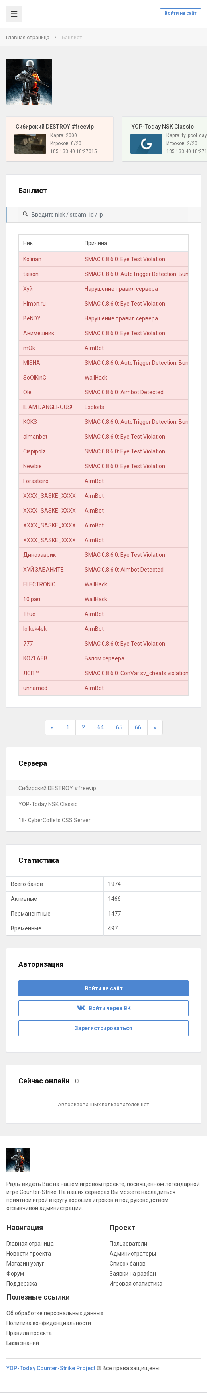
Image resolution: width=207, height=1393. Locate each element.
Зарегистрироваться (103, 1028)
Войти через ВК (104, 1008)
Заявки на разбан (133, 1273)
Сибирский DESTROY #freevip (57, 788)
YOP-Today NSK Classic (47, 804)
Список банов (128, 1263)
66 (138, 727)
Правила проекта (29, 1333)
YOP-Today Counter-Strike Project (50, 1368)
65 (119, 727)
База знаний (22, 1343)
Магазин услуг (25, 1263)
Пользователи (128, 1243)
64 (100, 727)
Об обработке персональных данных (54, 1313)
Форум (15, 1273)
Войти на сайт (180, 13)
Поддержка (21, 1283)
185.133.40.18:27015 (73, 151)
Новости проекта (28, 1253)
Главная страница (27, 37)
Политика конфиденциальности (48, 1323)
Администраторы (133, 1253)
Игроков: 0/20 (65, 143)
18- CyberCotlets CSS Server (54, 820)
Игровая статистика (136, 1283)
